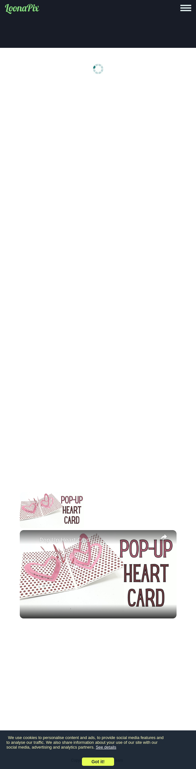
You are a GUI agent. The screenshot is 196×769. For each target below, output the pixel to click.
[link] (30, 540)
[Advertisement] (98, 134)
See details (106, 747)
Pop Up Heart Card (65, 539)
